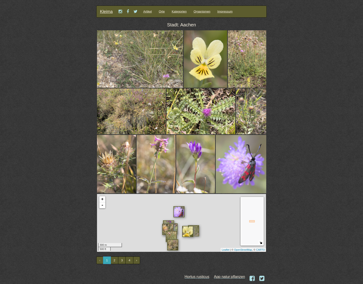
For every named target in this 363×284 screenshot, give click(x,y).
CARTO (260, 249)
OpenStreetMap (243, 249)
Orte (162, 11)
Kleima (106, 11)
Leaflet (225, 249)
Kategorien (179, 11)
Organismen (202, 11)
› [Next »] (136, 260)
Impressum (225, 11)
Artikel (147, 11)
